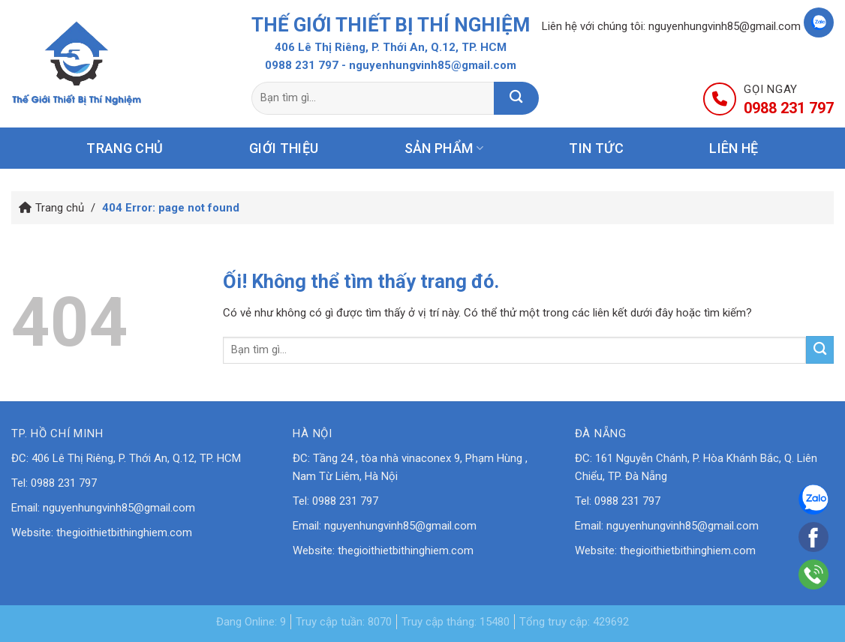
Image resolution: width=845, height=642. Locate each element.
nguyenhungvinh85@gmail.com (724, 26)
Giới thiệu (284, 148)
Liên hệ (734, 148)
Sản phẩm (443, 148)
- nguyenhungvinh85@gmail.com (428, 65)
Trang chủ (124, 148)
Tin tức (596, 148)
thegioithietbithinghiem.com (124, 532)
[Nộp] (516, 98)
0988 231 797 (301, 65)
